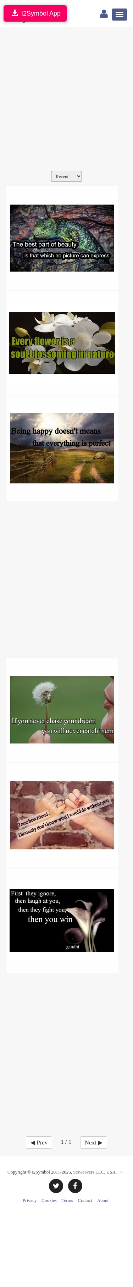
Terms (67, 1200)
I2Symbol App (35, 13)
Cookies (49, 1200)
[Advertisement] (66, 100)
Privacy (30, 1200)
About (103, 1200)
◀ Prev (39, 1142)
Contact (85, 1200)
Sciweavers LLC (88, 1172)
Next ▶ (93, 1142)
